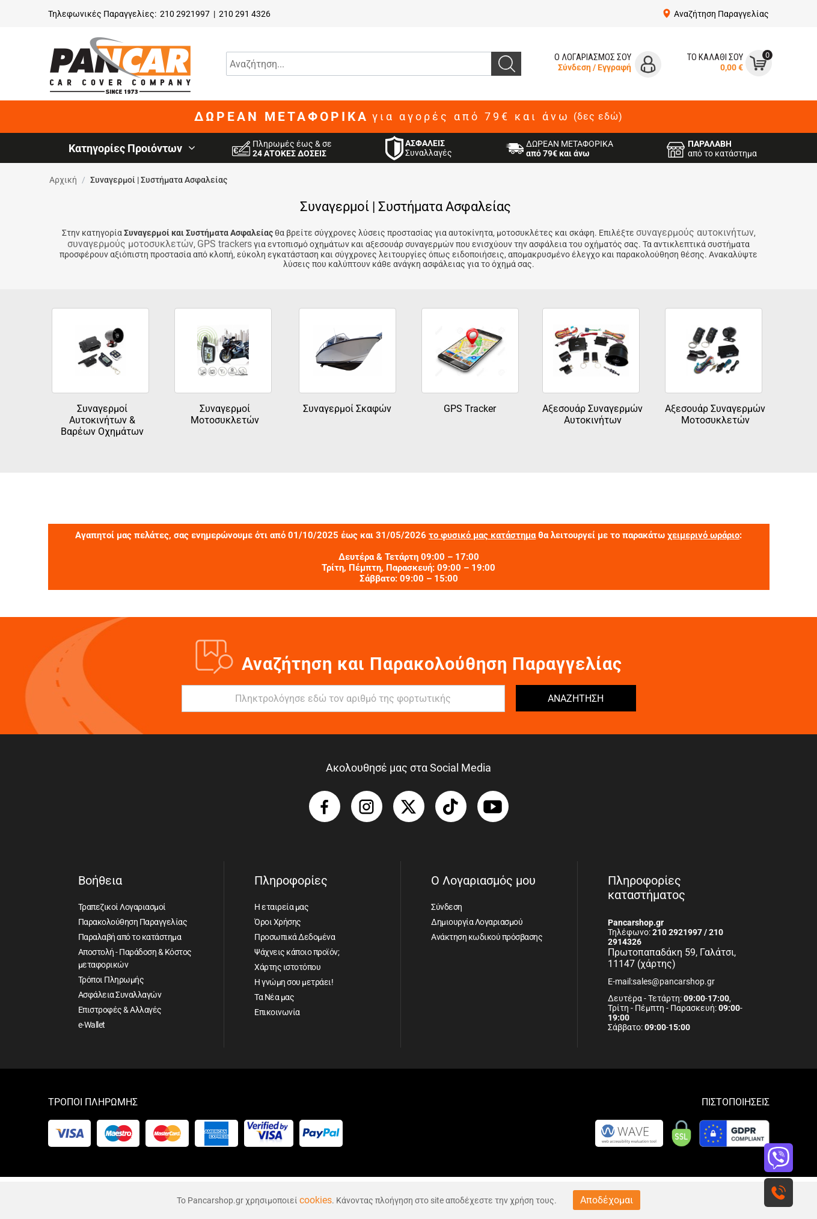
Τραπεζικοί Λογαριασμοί (122, 907)
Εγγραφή (614, 67)
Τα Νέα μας (274, 997)
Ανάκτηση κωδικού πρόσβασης (486, 937)
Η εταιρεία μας (281, 907)
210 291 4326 (245, 14)
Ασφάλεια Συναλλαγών (120, 994)
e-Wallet (91, 1025)
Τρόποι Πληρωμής (111, 979)
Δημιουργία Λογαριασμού (476, 922)
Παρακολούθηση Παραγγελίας (133, 922)
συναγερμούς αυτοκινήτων (695, 232)
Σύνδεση (574, 67)
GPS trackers (224, 244)
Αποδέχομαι (606, 1200)
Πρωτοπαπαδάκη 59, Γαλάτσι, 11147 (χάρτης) (672, 958)
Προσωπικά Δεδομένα (294, 937)
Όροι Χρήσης (277, 922)
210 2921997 (185, 14)
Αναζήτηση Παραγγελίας (721, 14)
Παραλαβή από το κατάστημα (130, 937)
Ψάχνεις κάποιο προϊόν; (296, 952)
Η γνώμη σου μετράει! (293, 982)
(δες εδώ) (598, 116)
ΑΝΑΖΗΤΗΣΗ (576, 698)
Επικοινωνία (277, 1012)
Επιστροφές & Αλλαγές (120, 1010)
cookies (315, 1200)
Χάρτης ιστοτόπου (287, 967)
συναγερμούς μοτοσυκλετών (130, 244)
